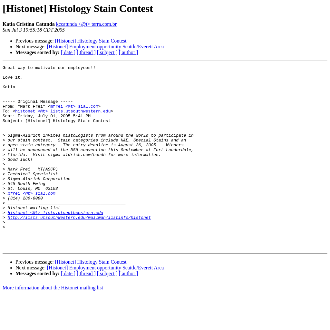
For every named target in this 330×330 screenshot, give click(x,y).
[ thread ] (86, 52)
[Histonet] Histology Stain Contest (91, 41)
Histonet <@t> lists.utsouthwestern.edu (55, 242)
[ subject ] (107, 52)
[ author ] (128, 52)
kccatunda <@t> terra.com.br (86, 24)
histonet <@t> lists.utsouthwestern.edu (63, 120)
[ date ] (68, 52)
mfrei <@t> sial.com (74, 115)
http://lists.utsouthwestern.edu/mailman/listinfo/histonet (79, 248)
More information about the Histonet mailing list (53, 324)
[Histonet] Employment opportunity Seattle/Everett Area (105, 46)
